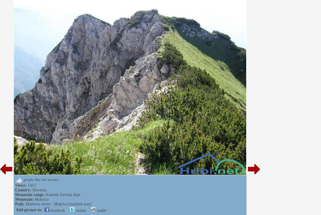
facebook (55, 210)
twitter (78, 210)
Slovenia (39, 190)
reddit (98, 210)
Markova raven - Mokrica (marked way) (58, 204)
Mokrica (41, 199)
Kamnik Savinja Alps (63, 195)
